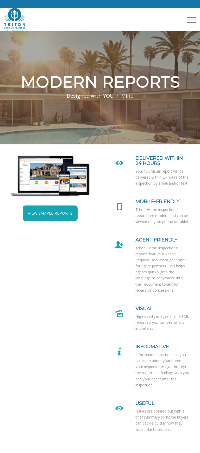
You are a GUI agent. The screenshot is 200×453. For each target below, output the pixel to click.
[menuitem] (189, 20)
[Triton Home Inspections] (14, 19)
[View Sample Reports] (50, 213)
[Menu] (189, 19)
